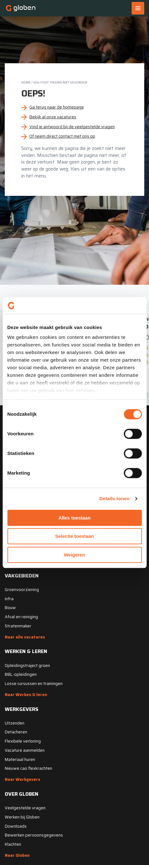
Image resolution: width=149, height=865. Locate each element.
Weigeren (74, 554)
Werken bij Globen (22, 817)
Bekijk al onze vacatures (52, 117)
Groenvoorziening (22, 589)
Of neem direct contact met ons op (62, 136)
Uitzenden (14, 723)
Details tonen (114, 498)
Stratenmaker (18, 626)
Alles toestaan (75, 517)
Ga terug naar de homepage (56, 107)
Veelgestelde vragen (25, 808)
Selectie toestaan (74, 536)
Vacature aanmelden (25, 750)
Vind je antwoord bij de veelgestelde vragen (72, 126)
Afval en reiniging (21, 616)
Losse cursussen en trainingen (34, 683)
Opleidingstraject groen (27, 665)
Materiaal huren (20, 759)
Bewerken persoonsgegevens (34, 835)
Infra (9, 598)
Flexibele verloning (23, 741)
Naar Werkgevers (22, 779)
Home (26, 82)
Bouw (10, 607)
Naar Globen (17, 855)
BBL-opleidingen (21, 674)
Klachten (13, 844)
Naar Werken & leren (26, 694)
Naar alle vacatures (25, 637)
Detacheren (16, 732)
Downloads (16, 826)
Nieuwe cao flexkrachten (28, 768)
